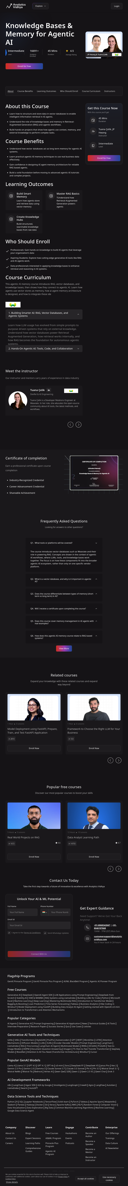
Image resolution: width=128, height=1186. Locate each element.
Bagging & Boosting (17, 1004)
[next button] (78, 425)
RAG (23, 1046)
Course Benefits (25, 91)
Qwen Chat (100, 1071)
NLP (80, 1104)
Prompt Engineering (44, 1023)
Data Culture (112, 1143)
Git (46, 1104)
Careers (9, 1143)
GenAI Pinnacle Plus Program (47, 981)
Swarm (24, 1088)
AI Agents (12, 1023)
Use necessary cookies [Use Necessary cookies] (109, 1179)
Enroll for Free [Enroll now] (24, 66)
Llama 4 (11, 1065)
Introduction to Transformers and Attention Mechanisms (36, 1010)
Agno (91, 1085)
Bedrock (38, 1071)
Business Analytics (89, 1004)
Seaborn (12, 1104)
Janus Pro (104, 1065)
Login (116, 6)
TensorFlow (50, 1101)
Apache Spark (96, 1101)
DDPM (26, 1049)
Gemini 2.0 (29, 1068)
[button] (34, 723)
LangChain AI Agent (49, 1046)
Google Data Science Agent (21, 1110)
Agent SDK (30, 1085)
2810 (11, 739)
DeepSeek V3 (92, 1065)
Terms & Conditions (32, 932)
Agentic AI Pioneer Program (103, 981)
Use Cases (77, 1026)
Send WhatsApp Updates (58, 933)
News (84, 1023)
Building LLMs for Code (89, 998)
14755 (72, 843)
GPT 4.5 (32, 1065)
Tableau (75, 1004)
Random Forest (91, 1104)
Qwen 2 (75, 1071)
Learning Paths (33, 1143)
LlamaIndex (13, 1046)
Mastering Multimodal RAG (63, 1001)
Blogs (28, 1133)
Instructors (109, 91)
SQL (21, 1101)
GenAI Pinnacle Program (19, 981)
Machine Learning (23, 1001)
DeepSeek (27, 995)
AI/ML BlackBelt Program (76, 981)
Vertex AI (48, 1071)
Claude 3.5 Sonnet (75, 1068)
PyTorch (74, 1101)
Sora (67, 1065)
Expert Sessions (33, 1138)
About (11, 91)
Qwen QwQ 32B (62, 1071)
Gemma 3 (41, 1068)
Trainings (110, 1138)
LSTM (98, 1040)
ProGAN (102, 1046)
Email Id (11, 919)
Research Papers (39, 1026)
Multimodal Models (70, 1046)
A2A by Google (45, 1085)
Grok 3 (111, 1071)
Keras (52, 1104)
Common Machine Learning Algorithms (74, 1107)
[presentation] (27, 944)
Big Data (49, 1107)
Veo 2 (114, 1065)
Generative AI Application (67, 1023)
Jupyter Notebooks (34, 1101)
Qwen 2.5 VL (87, 1071)
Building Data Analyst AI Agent (67, 1007)
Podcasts (70, 1143)
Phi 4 (88, 1068)
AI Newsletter (112, 1148)
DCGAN (92, 1046)
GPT (73, 1040)
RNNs (84, 1046)
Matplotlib (110, 1101)
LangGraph (72, 1085)
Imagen (67, 1049)
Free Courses (52, 1133)
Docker (39, 1104)
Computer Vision (108, 1104)
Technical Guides (97, 1023)
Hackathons (71, 1133)
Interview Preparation (18, 1026)
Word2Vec (89, 1040)
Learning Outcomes (46, 91)
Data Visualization (16, 1107)
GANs (10, 1040)
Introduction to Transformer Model (95, 1001)
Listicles (87, 1026)
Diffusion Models (30, 1043)
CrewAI (83, 1085)
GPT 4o (50, 1065)
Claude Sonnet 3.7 (56, 1068)
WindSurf (84, 1052)
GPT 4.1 (41, 1065)
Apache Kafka (63, 1104)
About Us (10, 1133)
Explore (41, 6)
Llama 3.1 (21, 1065)
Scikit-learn (63, 1101)
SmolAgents (59, 1085)
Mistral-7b (27, 1071)
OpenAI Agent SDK (43, 995)
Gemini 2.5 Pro (15, 1068)
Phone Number (47, 906)
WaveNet (20, 1052)
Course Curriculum (91, 91)
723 (71, 739)
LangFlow (100, 1085)
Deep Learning (41, 1001)
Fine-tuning (32, 1046)
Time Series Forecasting (57, 1004)
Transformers (27, 1040)
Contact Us (11, 1138)
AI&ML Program (53, 1138)
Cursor (94, 1052)
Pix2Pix (50, 1040)
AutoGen (111, 1085)
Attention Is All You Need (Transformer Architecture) (52, 1052)
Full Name (12, 906)
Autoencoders (63, 1040)
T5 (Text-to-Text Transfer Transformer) (91, 1049)
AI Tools (111, 1023)
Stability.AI (21, 998)
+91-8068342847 (102, 925)
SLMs (49, 1043)
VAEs (17, 1040)
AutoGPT (33, 1088)
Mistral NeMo (14, 1071)
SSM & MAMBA (36, 998)
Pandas (21, 1104)
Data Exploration (35, 1107)
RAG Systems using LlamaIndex (60, 998)
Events (69, 1138)
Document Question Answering (46, 1049)
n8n (9, 1085)
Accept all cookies (86, 1178)
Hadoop (30, 1104)
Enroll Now (34, 748)
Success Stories (56, 1026)
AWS (74, 1104)
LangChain (107, 1043)
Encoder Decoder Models (66, 1043)
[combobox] (45, 912)
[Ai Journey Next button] (118, 760)
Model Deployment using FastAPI (34, 1007)
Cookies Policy (11, 1179)
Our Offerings (112, 1133)
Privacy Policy (63, 1177)
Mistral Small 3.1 (110, 1068)
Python (105, 998)
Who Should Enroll (69, 91)
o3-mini (59, 1065)
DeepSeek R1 (77, 1065)
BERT (79, 1040)
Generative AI (14, 995)
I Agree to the (26, 932)
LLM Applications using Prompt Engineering (75, 995)
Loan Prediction (36, 1004)
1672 (11, 843)
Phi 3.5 (96, 1068)
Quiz (67, 1026)
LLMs (42, 1043)
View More (64, 648)
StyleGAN (40, 1040)
